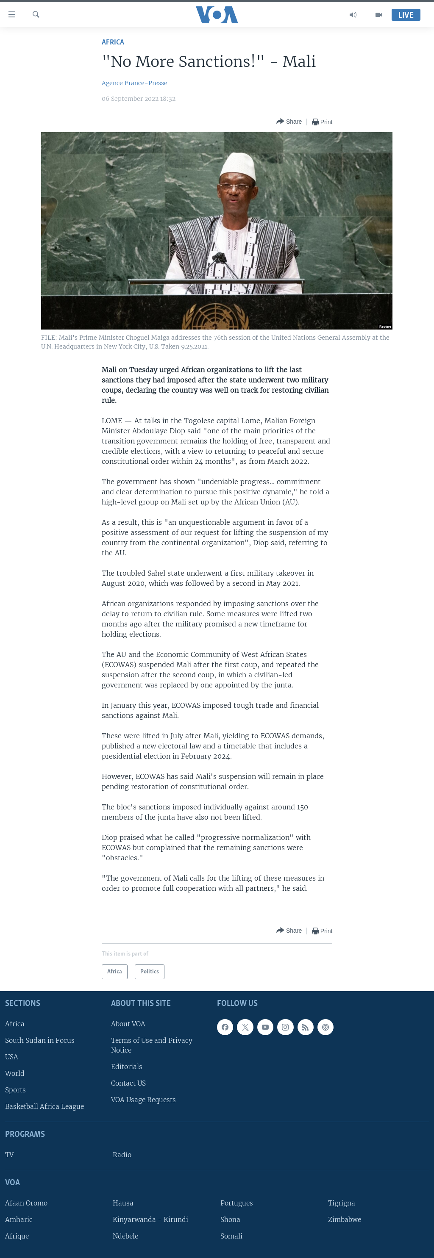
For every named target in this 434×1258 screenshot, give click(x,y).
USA (11, 1057)
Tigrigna (341, 1203)
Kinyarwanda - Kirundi (150, 1220)
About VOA (128, 1024)
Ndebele (125, 1236)
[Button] (289, 122)
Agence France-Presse (134, 83)
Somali (231, 1236)
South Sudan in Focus (40, 1040)
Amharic (19, 1220)
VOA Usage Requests (143, 1100)
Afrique (17, 1236)
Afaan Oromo (26, 1203)
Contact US (128, 1083)
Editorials (126, 1067)
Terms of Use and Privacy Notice (151, 1045)
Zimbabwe (344, 1220)
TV (9, 1155)
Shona (230, 1220)
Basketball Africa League (44, 1107)
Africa (113, 42)
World (15, 1074)
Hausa (123, 1203)
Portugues (236, 1203)
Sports (15, 1090)
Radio (122, 1155)
